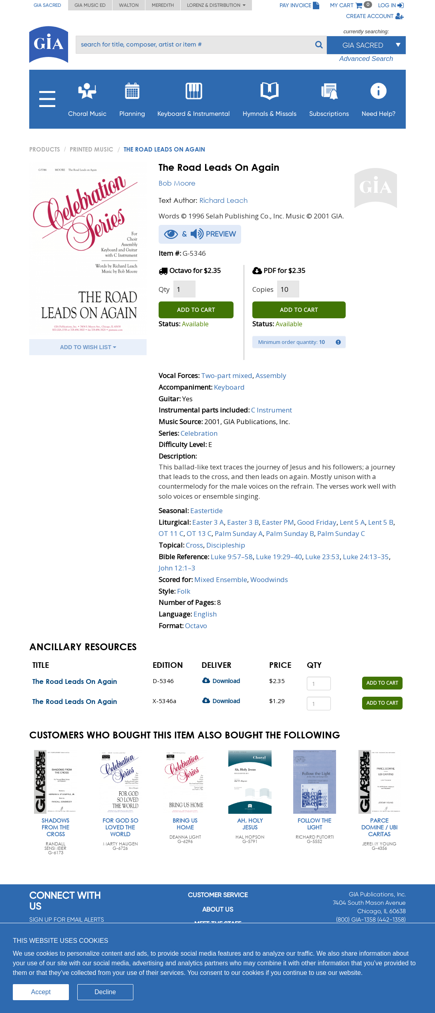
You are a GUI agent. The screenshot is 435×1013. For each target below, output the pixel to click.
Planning (132, 97)
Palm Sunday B (290, 533)
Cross (194, 545)
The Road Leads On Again (74, 681)
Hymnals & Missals (269, 97)
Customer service (218, 895)
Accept (41, 992)
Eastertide (206, 510)
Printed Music (91, 149)
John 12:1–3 (177, 567)
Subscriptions (329, 97)
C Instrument (271, 410)
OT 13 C (199, 533)
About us (217, 909)
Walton (129, 5)
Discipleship (225, 545)
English (205, 614)
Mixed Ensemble (220, 579)
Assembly (271, 375)
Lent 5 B (380, 522)
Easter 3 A (208, 522)
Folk (183, 591)
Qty (164, 289)
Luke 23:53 (322, 556)
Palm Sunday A (239, 533)
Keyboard (229, 387)
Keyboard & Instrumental (193, 97)
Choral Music (87, 97)
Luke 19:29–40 (279, 556)
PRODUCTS (44, 149)
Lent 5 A (352, 522)
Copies (263, 289)
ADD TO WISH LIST (88, 347)
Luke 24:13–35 (366, 556)
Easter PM (278, 522)
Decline (105, 992)
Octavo (196, 625)
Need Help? (379, 97)
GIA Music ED (90, 5)
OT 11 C (171, 533)
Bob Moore (177, 183)
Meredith (163, 5)
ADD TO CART (196, 309)
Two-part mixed (226, 375)
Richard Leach (223, 200)
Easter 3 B (243, 522)
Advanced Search (366, 59)
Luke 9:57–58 (232, 556)
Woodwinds (269, 579)
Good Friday (316, 522)
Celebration (199, 433)
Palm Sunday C (341, 533)
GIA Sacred (47, 5)
